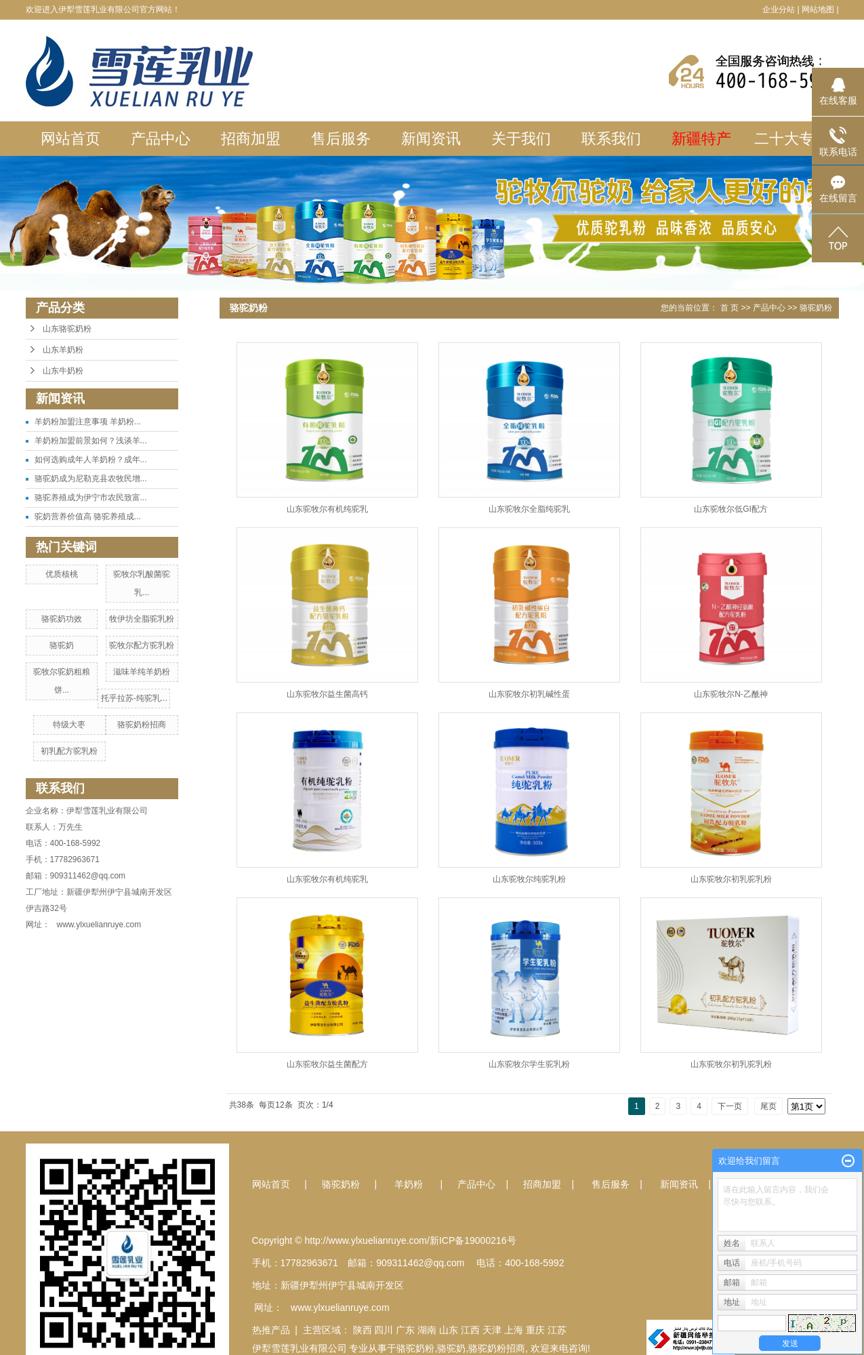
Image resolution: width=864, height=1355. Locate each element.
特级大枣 (69, 724)
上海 (513, 1329)
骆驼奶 (61, 645)
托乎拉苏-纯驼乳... (134, 698)
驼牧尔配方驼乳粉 (141, 645)
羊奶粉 (408, 1184)
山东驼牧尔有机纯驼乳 (327, 509)
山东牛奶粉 (63, 371)
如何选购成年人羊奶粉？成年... (91, 459)
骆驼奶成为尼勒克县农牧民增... (91, 478)
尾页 (768, 1106)
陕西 (362, 1329)
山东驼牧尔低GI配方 (731, 509)
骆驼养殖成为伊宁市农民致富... (91, 497)
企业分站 (778, 9)
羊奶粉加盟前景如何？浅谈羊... (91, 440)
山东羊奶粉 (63, 350)
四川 (383, 1329)
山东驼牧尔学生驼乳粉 (529, 1064)
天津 (491, 1329)
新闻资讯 (431, 138)
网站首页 (70, 138)
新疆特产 (701, 138)
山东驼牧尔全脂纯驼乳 (529, 509)
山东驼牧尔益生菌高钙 (327, 694)
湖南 (426, 1329)
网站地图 (818, 9)
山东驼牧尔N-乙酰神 (731, 694)
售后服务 (341, 138)
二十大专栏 (791, 138)
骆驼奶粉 (816, 307)
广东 (405, 1329)
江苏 (557, 1329)
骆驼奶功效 (61, 619)
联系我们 (611, 138)
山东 (448, 1329)
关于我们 (521, 138)
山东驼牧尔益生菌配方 (327, 1064)
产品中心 (160, 138)
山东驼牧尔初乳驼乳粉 (731, 879)
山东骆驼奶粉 (67, 328)
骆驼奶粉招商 (141, 724)
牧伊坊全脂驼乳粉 (141, 619)
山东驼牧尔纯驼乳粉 (529, 879)
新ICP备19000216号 (473, 1240)
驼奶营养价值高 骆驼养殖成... (88, 516)
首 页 (729, 307)
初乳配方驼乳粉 (69, 751)
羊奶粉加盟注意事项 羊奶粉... (88, 421)
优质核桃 (61, 574)
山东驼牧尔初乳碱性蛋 (529, 694)
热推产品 (271, 1329)
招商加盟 (251, 138)
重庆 (535, 1329)
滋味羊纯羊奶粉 (141, 671)
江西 (470, 1329)
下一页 (730, 1106)
